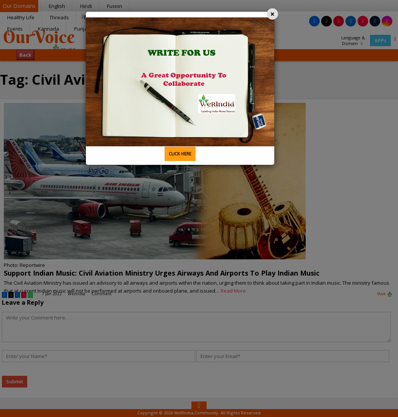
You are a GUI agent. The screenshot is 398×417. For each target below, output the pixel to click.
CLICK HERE (180, 153)
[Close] (272, 14)
